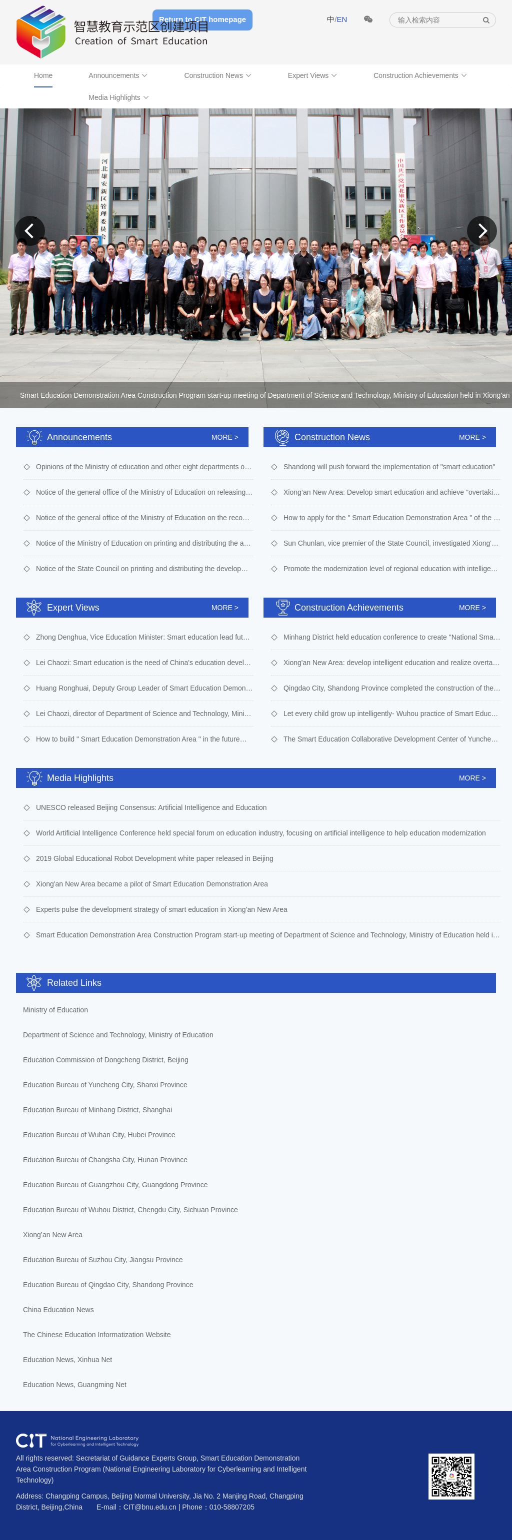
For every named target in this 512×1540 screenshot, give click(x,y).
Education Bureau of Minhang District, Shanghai (97, 1110)
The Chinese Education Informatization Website (96, 1335)
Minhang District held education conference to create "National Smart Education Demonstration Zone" (392, 637)
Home (43, 75)
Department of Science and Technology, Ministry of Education (118, 1035)
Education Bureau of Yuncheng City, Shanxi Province (105, 1085)
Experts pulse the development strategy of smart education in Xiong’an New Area (162, 909)
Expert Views (313, 75)
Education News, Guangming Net (74, 1385)
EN (341, 19)
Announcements (118, 75)
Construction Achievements (421, 75)
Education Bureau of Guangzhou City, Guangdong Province (115, 1185)
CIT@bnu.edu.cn (150, 1507)
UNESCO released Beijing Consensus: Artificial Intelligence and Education (151, 807)
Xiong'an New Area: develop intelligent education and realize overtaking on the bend (392, 663)
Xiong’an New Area (52, 1235)
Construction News (218, 75)
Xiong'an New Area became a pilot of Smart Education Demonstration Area (152, 884)
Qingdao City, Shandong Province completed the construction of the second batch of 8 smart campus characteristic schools (392, 688)
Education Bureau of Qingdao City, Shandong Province (108, 1285)
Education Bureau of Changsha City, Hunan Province (105, 1160)
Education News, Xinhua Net (67, 1360)
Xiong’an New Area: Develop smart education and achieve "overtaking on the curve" (392, 492)
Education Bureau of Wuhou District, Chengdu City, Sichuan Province (130, 1210)
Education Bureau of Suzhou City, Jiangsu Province (103, 1260)
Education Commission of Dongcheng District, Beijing (105, 1060)
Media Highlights (118, 97)
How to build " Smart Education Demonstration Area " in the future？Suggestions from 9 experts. (145, 739)
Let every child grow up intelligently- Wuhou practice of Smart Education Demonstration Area (392, 714)
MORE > (225, 437)
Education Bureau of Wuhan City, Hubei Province (99, 1135)
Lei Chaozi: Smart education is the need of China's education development (145, 663)
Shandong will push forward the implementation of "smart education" (389, 467)
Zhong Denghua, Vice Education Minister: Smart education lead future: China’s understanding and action (145, 637)
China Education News (58, 1310)
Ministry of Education (55, 1010)
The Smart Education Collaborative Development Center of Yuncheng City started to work (392, 739)
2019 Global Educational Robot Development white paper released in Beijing (155, 858)
